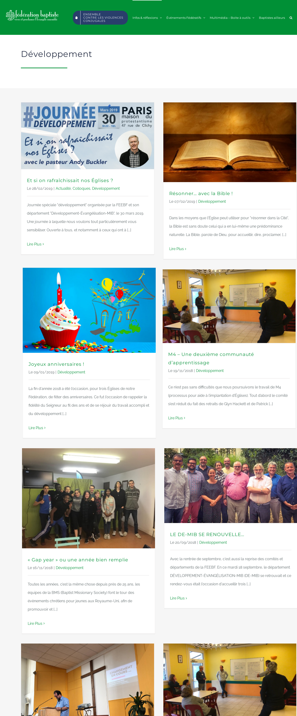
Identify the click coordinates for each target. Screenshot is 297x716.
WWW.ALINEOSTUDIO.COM (176, 708)
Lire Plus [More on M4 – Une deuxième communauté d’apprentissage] (79, 430)
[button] (291, 17)
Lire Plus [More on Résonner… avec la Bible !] (144, 249)
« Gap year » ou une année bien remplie (142, 450)
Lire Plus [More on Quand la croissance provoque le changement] (34, 693)
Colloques (81, 188)
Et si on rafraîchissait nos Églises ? (70, 180)
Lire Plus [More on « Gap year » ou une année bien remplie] (99, 514)
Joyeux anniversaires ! (185, 251)
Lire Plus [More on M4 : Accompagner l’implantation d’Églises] (144, 675)
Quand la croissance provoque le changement (86, 638)
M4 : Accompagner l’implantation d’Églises (191, 612)
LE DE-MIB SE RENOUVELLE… (239, 425)
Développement (106, 188)
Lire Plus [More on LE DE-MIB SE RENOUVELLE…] (209, 489)
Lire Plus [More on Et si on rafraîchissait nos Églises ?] (34, 244)
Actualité (63, 188)
